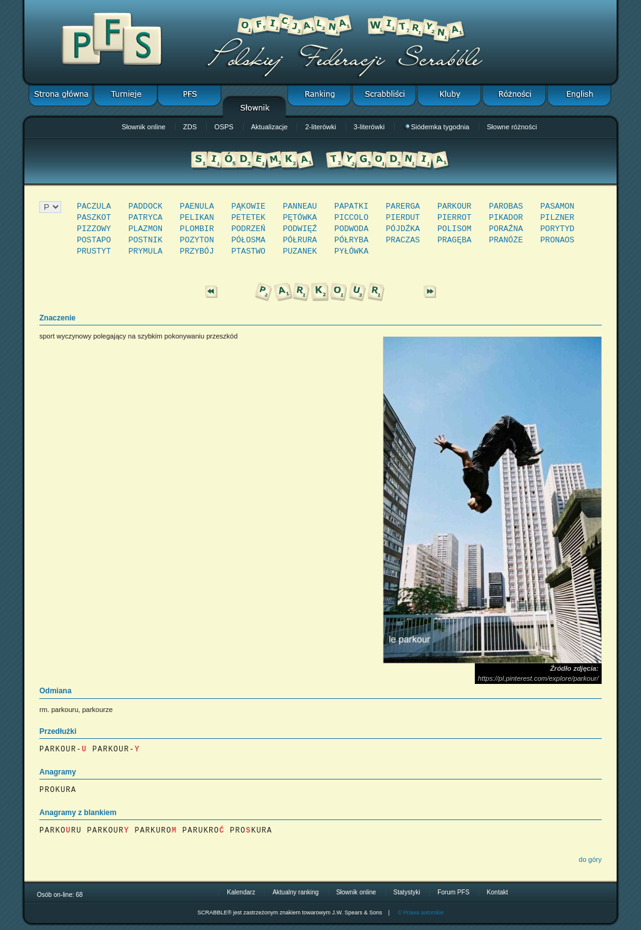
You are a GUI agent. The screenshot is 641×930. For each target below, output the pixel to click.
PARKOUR (454, 206)
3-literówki (369, 127)
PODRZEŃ (248, 229)
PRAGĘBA (454, 240)
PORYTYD (557, 229)
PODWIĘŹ (300, 229)
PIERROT (454, 217)
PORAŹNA (506, 229)
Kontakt (497, 892)
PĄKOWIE (248, 206)
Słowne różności (512, 127)
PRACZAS (403, 240)
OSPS (224, 127)
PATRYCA (145, 217)
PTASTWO (248, 251)
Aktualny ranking (295, 892)
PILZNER (557, 217)
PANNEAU (300, 206)
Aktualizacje (269, 127)
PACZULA (94, 206)
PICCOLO (351, 217)
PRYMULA (145, 251)
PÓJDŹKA (403, 229)
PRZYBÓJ (197, 251)
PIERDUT (403, 217)
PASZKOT (94, 217)
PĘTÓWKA (300, 217)
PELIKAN (197, 217)
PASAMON (557, 206)
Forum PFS (453, 892)
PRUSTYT (94, 251)
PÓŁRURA (300, 240)
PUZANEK (300, 251)
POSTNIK (145, 240)
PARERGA (403, 206)
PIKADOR (506, 217)
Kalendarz (241, 892)
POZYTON (197, 240)
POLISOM (454, 229)
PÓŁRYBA (351, 240)
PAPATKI (351, 206)
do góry (590, 859)
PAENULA (197, 206)
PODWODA (351, 229)
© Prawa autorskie (420, 912)
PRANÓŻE (506, 240)
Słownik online (144, 127)
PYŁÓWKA (351, 251)
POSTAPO (94, 240)
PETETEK (248, 217)
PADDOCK (145, 206)
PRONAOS (557, 240)
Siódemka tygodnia (437, 127)
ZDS (190, 127)
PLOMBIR (197, 229)
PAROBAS (506, 206)
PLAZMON (145, 229)
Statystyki (407, 892)
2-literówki (320, 127)
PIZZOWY (94, 229)
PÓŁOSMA (248, 240)
